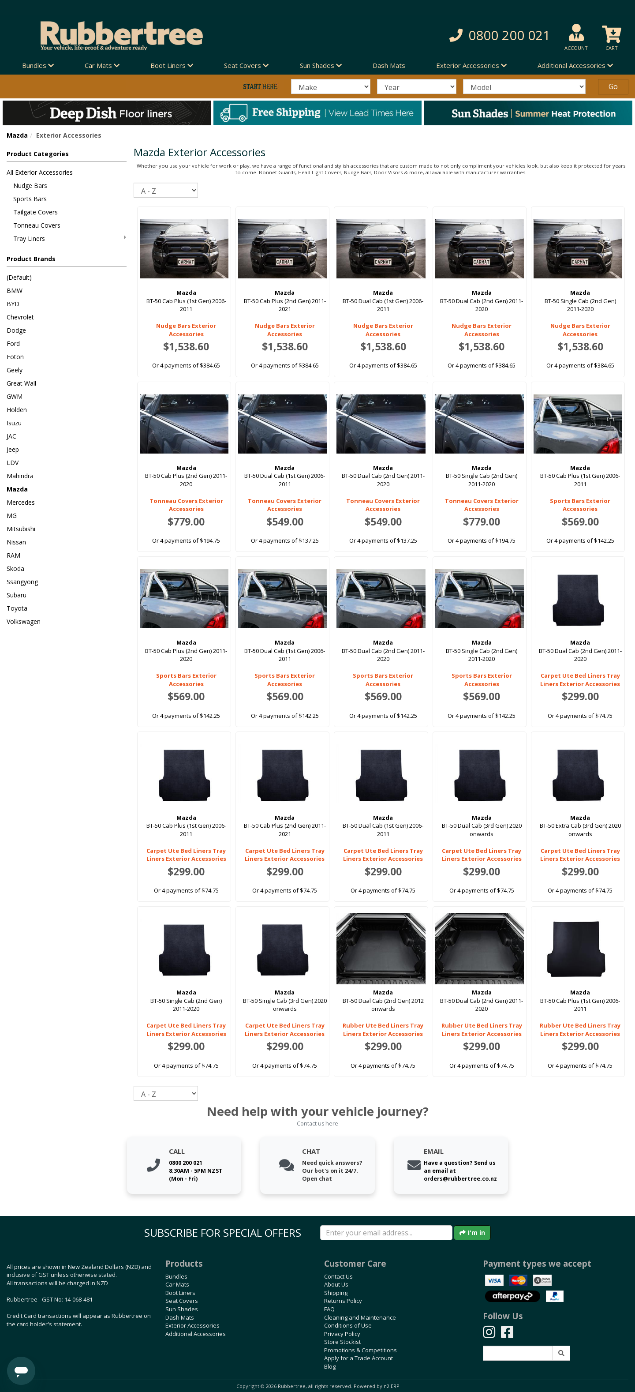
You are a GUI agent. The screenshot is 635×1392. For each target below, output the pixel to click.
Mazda (17, 135)
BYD (13, 304)
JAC (11, 436)
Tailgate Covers (35, 212)
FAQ (329, 1309)
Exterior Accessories (192, 1325)
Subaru (16, 595)
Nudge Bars (30, 185)
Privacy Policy (342, 1334)
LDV (13, 462)
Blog (330, 1366)
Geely (14, 370)
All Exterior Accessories (40, 172)
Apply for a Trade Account (358, 1358)
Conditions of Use (348, 1325)
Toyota (17, 608)
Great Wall (21, 383)
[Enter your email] (386, 1232)
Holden (17, 409)
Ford (13, 343)
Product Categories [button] (38, 154)
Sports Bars (30, 199)
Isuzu (14, 423)
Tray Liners (69, 238)
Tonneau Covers (36, 225)
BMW (14, 290)
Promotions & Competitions (360, 1350)
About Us (336, 1284)
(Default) (19, 277)
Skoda (15, 568)
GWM (14, 396)
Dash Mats (389, 65)
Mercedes (21, 502)
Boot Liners (180, 1293)
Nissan (16, 542)
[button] (454, 35)
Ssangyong (22, 582)
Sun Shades (181, 1309)
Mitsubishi (21, 529)
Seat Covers (181, 1301)
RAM (13, 555)
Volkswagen (24, 621)
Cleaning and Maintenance (360, 1317)
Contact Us (338, 1276)
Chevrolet (20, 317)
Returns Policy (343, 1301)
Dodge (16, 330)
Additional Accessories (195, 1334)
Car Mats (177, 1284)
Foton (15, 357)
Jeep (13, 449)
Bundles (176, 1276)
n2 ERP (391, 1386)
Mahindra (20, 476)
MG (12, 515)
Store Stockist (342, 1342)
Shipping (335, 1293)
